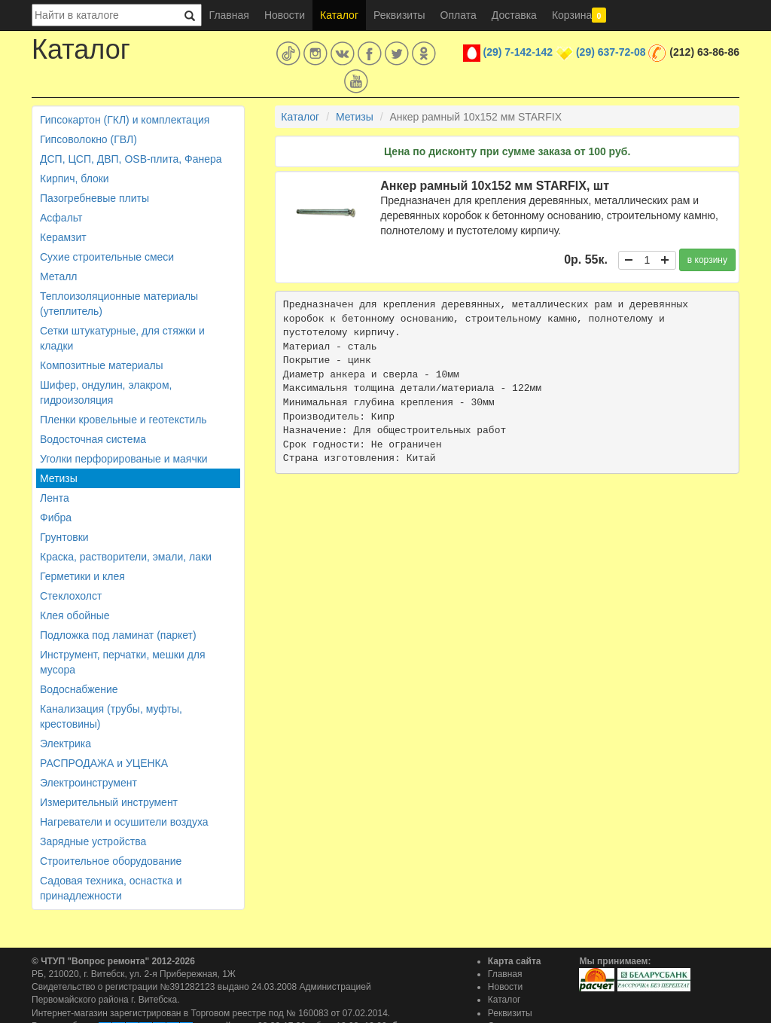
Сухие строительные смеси (107, 257)
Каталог (339, 15)
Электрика (65, 743)
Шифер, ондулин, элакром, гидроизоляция (106, 392)
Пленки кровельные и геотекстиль (123, 420)
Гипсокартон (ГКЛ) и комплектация (124, 120)
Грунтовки (64, 537)
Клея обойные (75, 615)
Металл (59, 276)
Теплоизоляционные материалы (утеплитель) (119, 303)
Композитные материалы (101, 365)
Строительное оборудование (110, 861)
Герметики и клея (82, 576)
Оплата (458, 15)
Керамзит (63, 237)
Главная (229, 15)
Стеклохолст (71, 596)
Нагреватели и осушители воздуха (124, 822)
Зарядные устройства (93, 841)
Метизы (59, 478)
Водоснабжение (79, 689)
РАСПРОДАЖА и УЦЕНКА (104, 763)
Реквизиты (399, 15)
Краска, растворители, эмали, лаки (126, 557)
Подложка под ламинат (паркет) (118, 635)
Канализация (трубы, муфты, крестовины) (111, 716)
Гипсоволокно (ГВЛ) (88, 139)
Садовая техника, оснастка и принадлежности (110, 888)
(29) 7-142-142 (518, 52)
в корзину (707, 260)
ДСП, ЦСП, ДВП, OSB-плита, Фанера (131, 159)
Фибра (56, 518)
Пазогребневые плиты (94, 198)
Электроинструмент (88, 783)
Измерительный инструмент (109, 802)
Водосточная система (93, 439)
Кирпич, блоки (74, 179)
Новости (284, 15)
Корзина (579, 15)
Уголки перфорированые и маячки (124, 459)
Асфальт (61, 218)
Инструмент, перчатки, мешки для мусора (123, 662)
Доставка (514, 15)
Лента (54, 498)
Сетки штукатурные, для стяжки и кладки (122, 338)
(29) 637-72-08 (611, 52)
